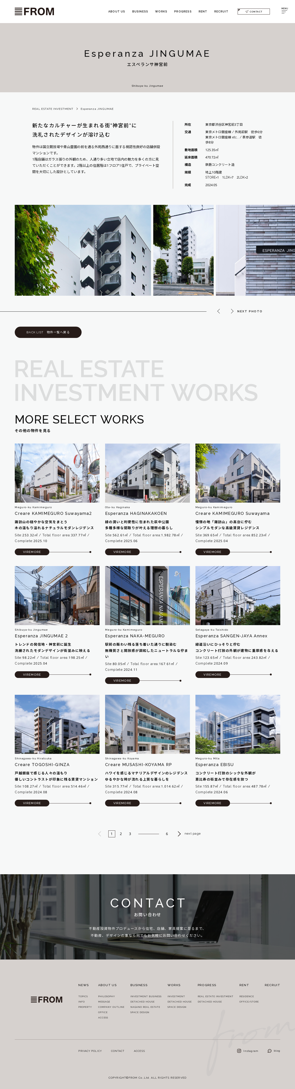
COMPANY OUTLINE (111, 1006)
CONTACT (253, 11)
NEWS (83, 985)
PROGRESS (183, 11)
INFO (81, 1001)
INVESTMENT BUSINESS (146, 996)
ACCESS (103, 1017)
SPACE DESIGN (139, 1012)
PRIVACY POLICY (90, 1051)
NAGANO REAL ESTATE (145, 1006)
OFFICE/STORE (249, 1001)
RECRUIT (221, 11)
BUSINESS (140, 11)
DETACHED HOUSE (142, 1001)
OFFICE (103, 1012)
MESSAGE (104, 1001)
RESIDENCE (246, 996)
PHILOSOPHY (106, 996)
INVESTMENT (176, 996)
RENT (203, 11)
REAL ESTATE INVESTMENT (52, 109)
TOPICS (83, 996)
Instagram (247, 1051)
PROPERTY (85, 1006)
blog (274, 1051)
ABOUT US (116, 11)
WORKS (161, 11)
